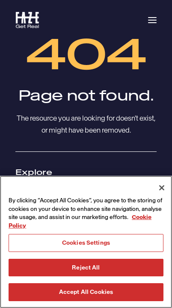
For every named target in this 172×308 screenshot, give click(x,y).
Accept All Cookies (86, 292)
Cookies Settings (86, 242)
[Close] (161, 187)
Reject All (86, 267)
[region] (86, 242)
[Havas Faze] (27, 20)
